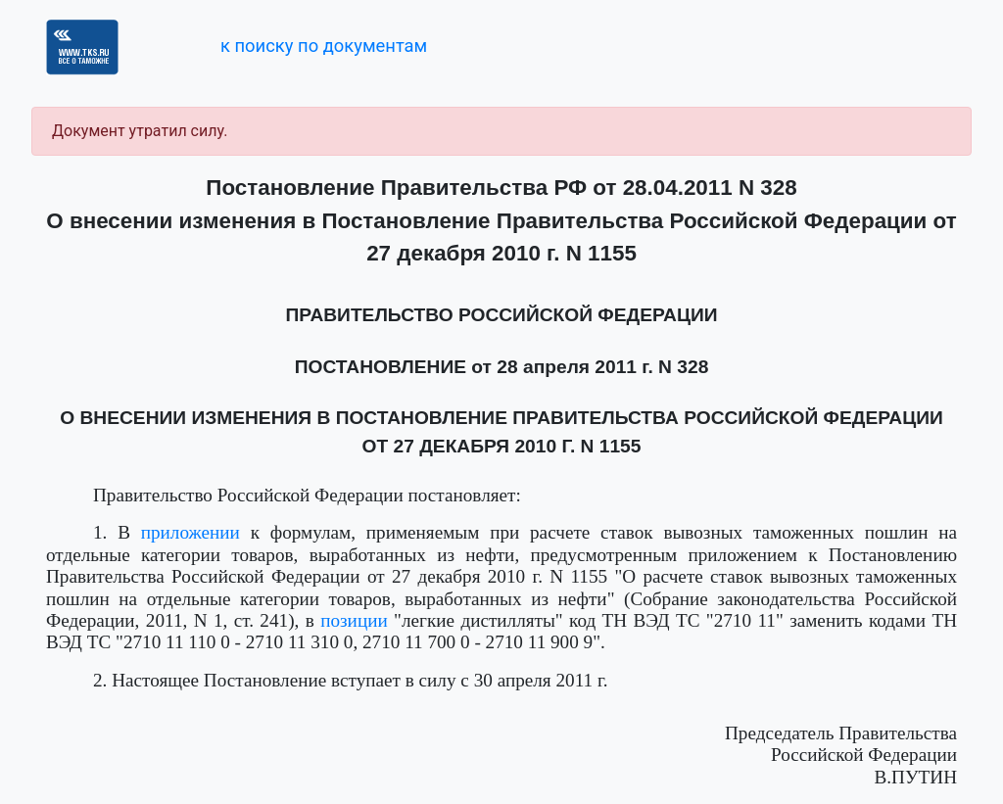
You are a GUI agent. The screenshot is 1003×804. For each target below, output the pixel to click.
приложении (190, 532)
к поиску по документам (323, 45)
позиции (354, 620)
